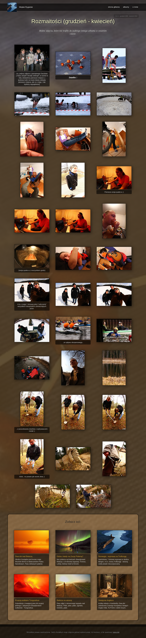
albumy (126, 7)
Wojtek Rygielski (26, 7)
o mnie (135, 7)
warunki (116, 632)
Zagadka (72, 77)
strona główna (114, 7)
